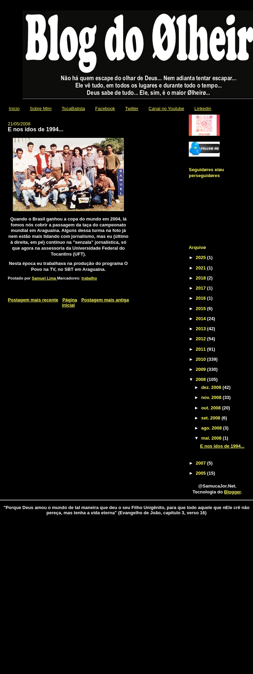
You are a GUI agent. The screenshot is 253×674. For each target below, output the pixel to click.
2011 (201, 349)
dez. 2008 (211, 387)
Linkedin (202, 108)
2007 (201, 463)
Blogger (232, 491)
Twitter (131, 108)
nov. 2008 (212, 397)
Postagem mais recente (33, 299)
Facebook (105, 108)
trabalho (89, 278)
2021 (201, 268)
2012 (201, 338)
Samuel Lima (44, 278)
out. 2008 (211, 407)
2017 (201, 288)
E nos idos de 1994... (222, 446)
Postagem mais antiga (105, 299)
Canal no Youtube (166, 108)
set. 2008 (211, 418)
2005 (201, 473)
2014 (201, 318)
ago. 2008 (212, 428)
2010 (201, 359)
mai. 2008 (212, 438)
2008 (201, 379)
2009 (201, 369)
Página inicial (69, 302)
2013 (201, 328)
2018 (201, 278)
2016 (201, 298)
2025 (201, 257)
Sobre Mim (41, 108)
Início (14, 108)
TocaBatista (73, 108)
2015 (201, 308)
